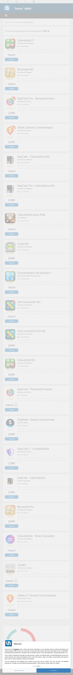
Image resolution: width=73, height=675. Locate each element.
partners (16, 649)
